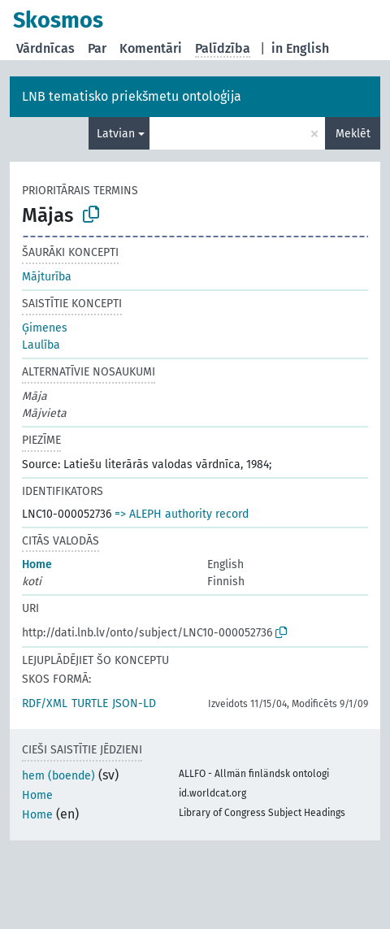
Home (37, 564)
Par (97, 48)
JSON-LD (134, 703)
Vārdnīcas (45, 48)
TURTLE (90, 703)
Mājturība (47, 277)
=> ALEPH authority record (182, 514)
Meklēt (353, 134)
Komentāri (150, 48)
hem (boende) (58, 776)
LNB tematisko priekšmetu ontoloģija (131, 96)
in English (300, 48)
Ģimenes (44, 328)
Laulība (41, 345)
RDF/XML (44, 703)
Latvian (116, 134)
